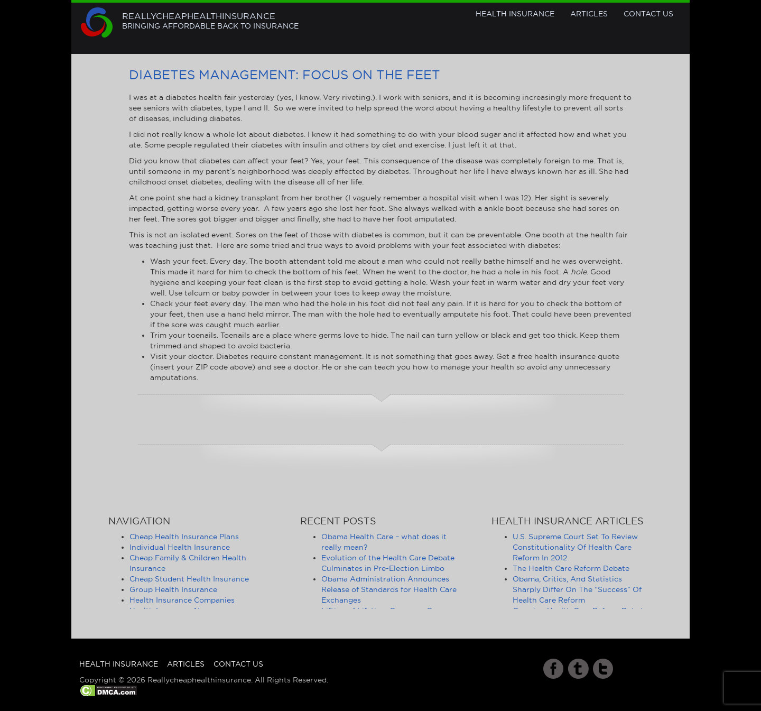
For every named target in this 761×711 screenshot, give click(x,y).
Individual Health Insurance (179, 547)
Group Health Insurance (173, 589)
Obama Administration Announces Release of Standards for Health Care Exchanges (389, 589)
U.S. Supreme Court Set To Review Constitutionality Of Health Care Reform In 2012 (575, 547)
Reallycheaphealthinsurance (210, 21)
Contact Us (648, 14)
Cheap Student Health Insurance (189, 579)
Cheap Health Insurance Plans (184, 536)
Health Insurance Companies (182, 600)
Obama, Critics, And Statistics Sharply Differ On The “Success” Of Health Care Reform (577, 589)
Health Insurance (515, 14)
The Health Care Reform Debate (571, 568)
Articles (589, 14)
